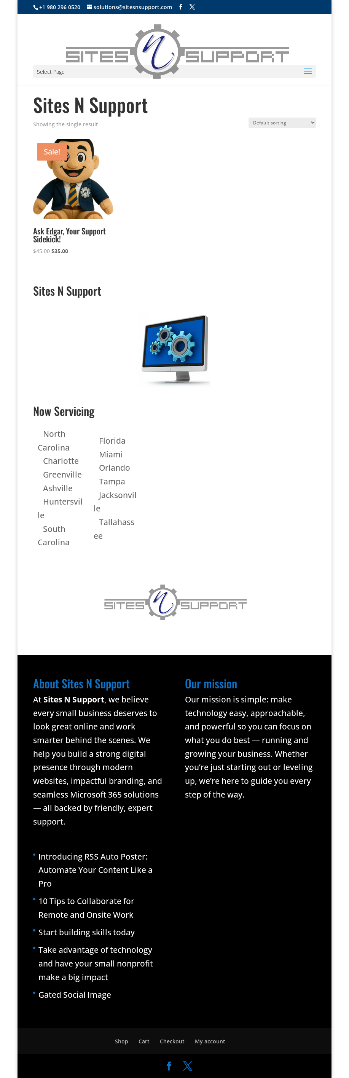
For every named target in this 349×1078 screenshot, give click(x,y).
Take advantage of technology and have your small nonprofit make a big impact (95, 963)
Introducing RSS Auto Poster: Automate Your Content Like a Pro (95, 870)
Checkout (172, 1041)
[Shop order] (282, 123)
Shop (121, 1041)
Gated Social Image (74, 994)
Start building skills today (86, 932)
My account (210, 1041)
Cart (144, 1041)
